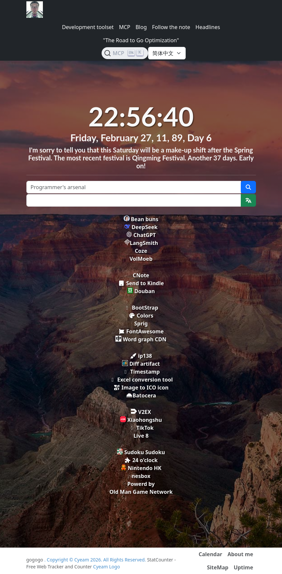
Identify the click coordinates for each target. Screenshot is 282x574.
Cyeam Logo (106, 566)
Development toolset (88, 27)
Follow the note (171, 27)
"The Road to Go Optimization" (141, 40)
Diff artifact (141, 363)
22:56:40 (141, 116)
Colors (141, 315)
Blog (141, 27)
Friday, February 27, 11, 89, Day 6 (141, 137)
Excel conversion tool (140, 379)
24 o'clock (141, 460)
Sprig (141, 323)
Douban (141, 291)
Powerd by (141, 484)
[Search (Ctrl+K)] (125, 53)
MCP (124, 27)
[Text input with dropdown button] (133, 200)
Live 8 (141, 435)
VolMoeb (141, 258)
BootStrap (141, 307)
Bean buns (141, 219)
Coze (141, 250)
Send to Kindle (141, 283)
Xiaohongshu (141, 419)
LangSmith (141, 243)
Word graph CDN (140, 339)
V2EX (141, 412)
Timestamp (141, 371)
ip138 (141, 355)
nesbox (141, 476)
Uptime (243, 567)
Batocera (141, 395)
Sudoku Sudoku (141, 452)
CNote (141, 275)
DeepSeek (141, 227)
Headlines (208, 27)
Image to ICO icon (141, 387)
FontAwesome (141, 331)
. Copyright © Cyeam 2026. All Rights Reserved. (95, 560)
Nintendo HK (141, 468)
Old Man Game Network (141, 491)
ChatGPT (141, 235)
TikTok (140, 427)
